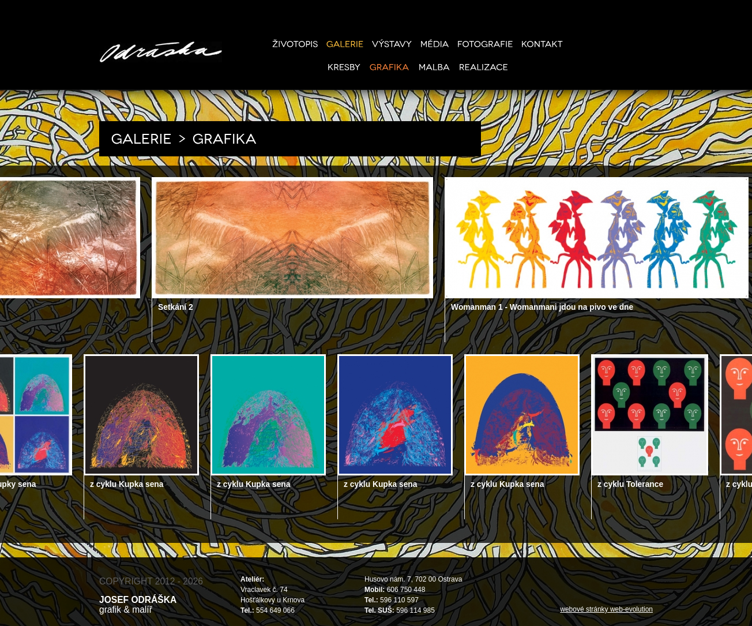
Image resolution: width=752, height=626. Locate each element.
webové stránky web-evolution (606, 609)
